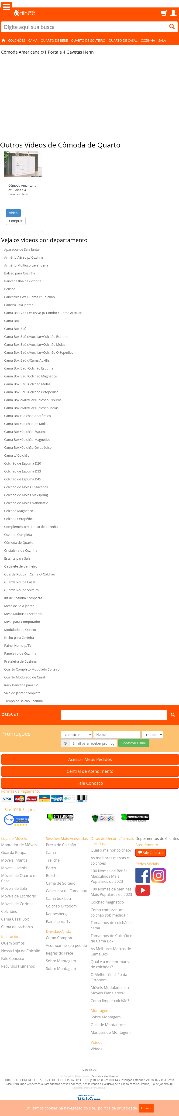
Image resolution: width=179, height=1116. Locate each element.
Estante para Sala (17, 558)
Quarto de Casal (123, 40)
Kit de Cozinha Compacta (23, 598)
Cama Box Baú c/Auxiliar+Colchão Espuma (36, 336)
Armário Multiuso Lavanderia (26, 265)
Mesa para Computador (22, 622)
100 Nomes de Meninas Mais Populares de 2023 (111, 892)
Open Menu (6, 7)
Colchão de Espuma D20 (22, 463)
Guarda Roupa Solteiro (21, 590)
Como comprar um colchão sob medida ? (109, 912)
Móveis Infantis (14, 860)
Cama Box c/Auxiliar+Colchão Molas (31, 408)
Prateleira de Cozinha (20, 661)
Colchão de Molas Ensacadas (26, 487)
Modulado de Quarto (20, 629)
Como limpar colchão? (110, 1000)
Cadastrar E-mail (134, 743)
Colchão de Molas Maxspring (26, 495)
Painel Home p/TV (17, 645)
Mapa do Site (90, 1069)
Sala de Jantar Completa (22, 693)
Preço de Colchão (61, 844)
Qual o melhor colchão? (111, 850)
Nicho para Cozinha (19, 637)
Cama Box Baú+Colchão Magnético (30, 376)
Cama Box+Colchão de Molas (26, 423)
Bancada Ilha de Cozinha (22, 281)
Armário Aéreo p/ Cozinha (24, 257)
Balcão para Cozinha (19, 273)
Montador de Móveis (19, 844)
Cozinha (148, 40)
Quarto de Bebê (54, 40)
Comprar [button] (16, 221)
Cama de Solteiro (61, 883)
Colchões (16, 40)
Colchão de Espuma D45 (22, 479)
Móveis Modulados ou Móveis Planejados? (110, 990)
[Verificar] (60, 817)
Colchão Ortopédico (19, 519)
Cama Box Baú (15, 328)
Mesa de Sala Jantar (19, 606)
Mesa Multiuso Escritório (23, 614)
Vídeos (96, 1048)
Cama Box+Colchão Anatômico (27, 416)
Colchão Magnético (18, 511)
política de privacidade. (118, 1108)
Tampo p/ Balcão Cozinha (23, 701)
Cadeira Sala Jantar (18, 305)
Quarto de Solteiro (88, 40)
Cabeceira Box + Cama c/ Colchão (29, 297)
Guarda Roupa (13, 852)
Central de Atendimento (90, 771)
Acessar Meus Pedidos (90, 759)
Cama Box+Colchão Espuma (25, 431)
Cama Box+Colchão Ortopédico (28, 447)
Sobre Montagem (61, 960)
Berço (51, 867)
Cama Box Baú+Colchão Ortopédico (31, 392)
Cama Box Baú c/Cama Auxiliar (27, 360)
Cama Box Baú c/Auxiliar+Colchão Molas (34, 344)
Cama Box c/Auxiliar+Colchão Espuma (33, 400)
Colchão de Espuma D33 (22, 471)
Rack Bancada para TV (21, 685)
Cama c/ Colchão (17, 455)
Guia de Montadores (108, 1024)
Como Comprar (59, 937)
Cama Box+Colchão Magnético (27, 439)
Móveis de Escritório (18, 896)
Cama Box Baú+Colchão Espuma (28, 368)
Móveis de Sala (14, 888)
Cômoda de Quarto (18, 542)
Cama (33, 40)
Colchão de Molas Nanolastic (26, 503)
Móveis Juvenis (14, 867)
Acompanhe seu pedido (66, 945)
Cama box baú (58, 898)
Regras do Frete (59, 953)
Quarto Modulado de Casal (24, 677)
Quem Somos (13, 943)
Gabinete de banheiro (20, 566)
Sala (162, 40)
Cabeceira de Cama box (66, 890)
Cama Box (12, 320)
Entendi (146, 1108)
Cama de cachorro (17, 926)
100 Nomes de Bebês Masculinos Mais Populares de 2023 (109, 876)
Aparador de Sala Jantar (22, 249)
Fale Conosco (90, 783)
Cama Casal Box (15, 919)
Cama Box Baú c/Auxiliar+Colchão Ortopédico (38, 352)
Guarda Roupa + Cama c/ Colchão (29, 574)
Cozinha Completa (18, 534)
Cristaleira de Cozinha (20, 550)
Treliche (53, 860)
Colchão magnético (107, 902)
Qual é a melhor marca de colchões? (110, 964)
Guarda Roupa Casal (19, 582)
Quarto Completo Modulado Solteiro (32, 669)
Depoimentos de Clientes (157, 838)
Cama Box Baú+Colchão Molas (27, 384)
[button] (23, 164)
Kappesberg (56, 913)
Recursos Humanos (18, 966)
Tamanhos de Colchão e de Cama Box (111, 938)
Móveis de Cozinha (17, 903)
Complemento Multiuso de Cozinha (31, 526)
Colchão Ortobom (61, 906)
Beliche (9, 289)
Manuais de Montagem (111, 1032)
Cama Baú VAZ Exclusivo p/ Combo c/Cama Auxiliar (43, 313)
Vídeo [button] (13, 213)
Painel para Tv (58, 921)
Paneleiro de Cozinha (20, 653)
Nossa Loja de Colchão (20, 950)
